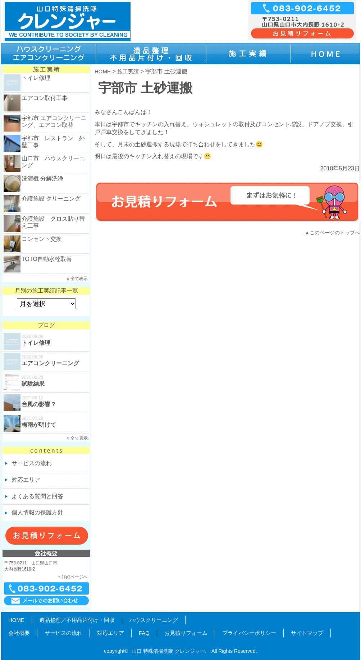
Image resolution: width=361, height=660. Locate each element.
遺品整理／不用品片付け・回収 (77, 620)
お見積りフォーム (185, 633)
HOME (103, 71)
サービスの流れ (32, 463)
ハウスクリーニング (153, 620)
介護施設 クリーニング (51, 199)
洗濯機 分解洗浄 (42, 178)
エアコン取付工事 (45, 98)
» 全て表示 (77, 278)
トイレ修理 (36, 78)
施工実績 (128, 71)
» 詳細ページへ (73, 576)
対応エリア (26, 480)
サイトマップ (307, 633)
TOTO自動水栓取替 (47, 259)
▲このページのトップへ (332, 232)
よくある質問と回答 (37, 496)
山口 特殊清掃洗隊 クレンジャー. (169, 651)
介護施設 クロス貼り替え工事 (53, 222)
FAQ (144, 633)
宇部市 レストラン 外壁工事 (53, 141)
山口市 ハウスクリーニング (53, 161)
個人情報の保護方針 (37, 512)
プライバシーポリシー (249, 633)
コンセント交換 (42, 239)
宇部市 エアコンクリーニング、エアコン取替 (54, 121)
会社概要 (19, 633)
